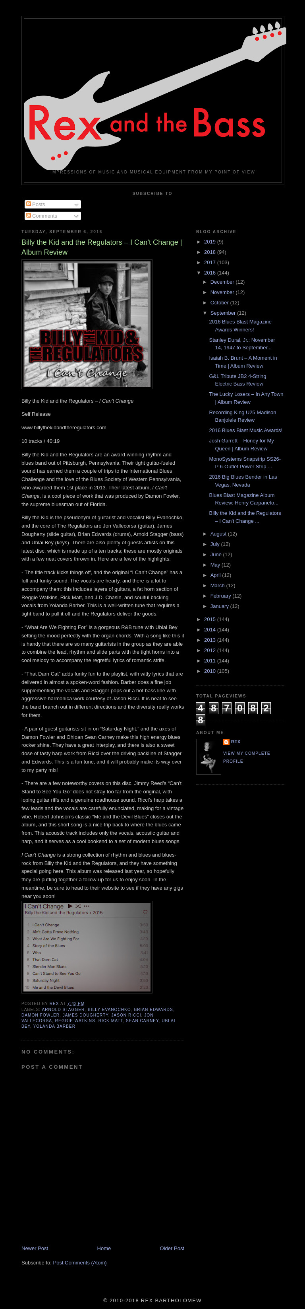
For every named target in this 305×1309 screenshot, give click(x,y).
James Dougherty (85, 1015)
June (216, 554)
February (221, 596)
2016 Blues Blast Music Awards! (245, 430)
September (223, 313)
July (215, 544)
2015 (210, 619)
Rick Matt (110, 1021)
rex (236, 742)
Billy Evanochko (109, 1009)
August (219, 534)
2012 (210, 650)
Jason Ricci (126, 1015)
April (216, 575)
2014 (210, 630)
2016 (210, 273)
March (218, 585)
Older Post (172, 1248)
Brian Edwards (153, 1009)
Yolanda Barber (54, 1026)
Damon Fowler (40, 1015)
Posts (35, 204)
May (216, 565)
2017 (210, 262)
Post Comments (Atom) (80, 1263)
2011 (210, 661)
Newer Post (34, 1248)
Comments (41, 216)
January (220, 606)
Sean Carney (142, 1021)
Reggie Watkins (75, 1021)
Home (104, 1248)
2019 (210, 242)
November (223, 292)
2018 (210, 252)
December (223, 282)
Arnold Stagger (63, 1009)
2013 (210, 640)
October (220, 303)
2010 (210, 671)
